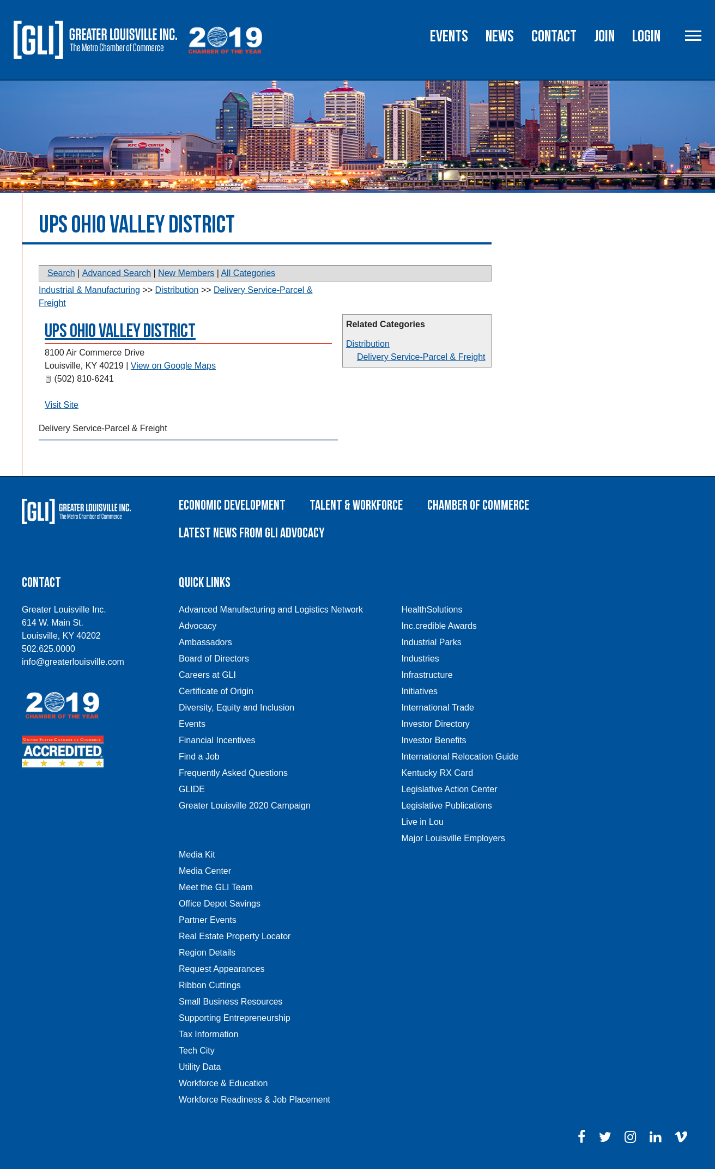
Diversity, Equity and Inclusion (236, 707)
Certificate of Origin (216, 691)
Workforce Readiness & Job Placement (254, 1099)
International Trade (437, 707)
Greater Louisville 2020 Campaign (245, 805)
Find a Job (199, 756)
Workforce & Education (223, 1083)
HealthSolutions (431, 609)
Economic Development (232, 505)
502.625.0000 (48, 648)
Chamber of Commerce (478, 505)
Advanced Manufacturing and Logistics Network (271, 609)
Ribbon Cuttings (210, 985)
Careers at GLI (207, 675)
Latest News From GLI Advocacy (251, 533)
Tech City (197, 1050)
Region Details (207, 952)
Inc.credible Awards (438, 626)
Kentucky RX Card (437, 773)
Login (646, 36)
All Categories (248, 273)
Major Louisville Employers (453, 838)
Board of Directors (214, 658)
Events (449, 36)
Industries (420, 658)
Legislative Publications (446, 805)
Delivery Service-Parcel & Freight (421, 357)
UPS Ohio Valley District (120, 331)
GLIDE (192, 789)
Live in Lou (422, 822)
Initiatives (419, 691)
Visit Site (61, 404)
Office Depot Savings (219, 903)
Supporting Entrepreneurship (234, 1018)
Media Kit (197, 854)
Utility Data (200, 1067)
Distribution (368, 343)
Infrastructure (426, 675)
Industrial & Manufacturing (89, 290)
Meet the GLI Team (216, 887)
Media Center (205, 871)
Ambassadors (205, 642)
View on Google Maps (173, 365)
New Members (186, 273)
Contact (554, 36)
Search (61, 273)
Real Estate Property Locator (234, 936)
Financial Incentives (217, 740)
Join (604, 36)
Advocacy (197, 626)
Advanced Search (116, 273)
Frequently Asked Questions (233, 773)
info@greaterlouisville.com (73, 661)
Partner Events (208, 920)
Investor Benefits (433, 740)
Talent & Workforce (356, 505)
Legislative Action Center (449, 789)
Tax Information (208, 1034)
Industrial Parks (431, 642)
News (500, 36)
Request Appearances (221, 969)
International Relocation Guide (459, 756)
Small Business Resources (230, 1001)
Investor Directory (435, 724)
